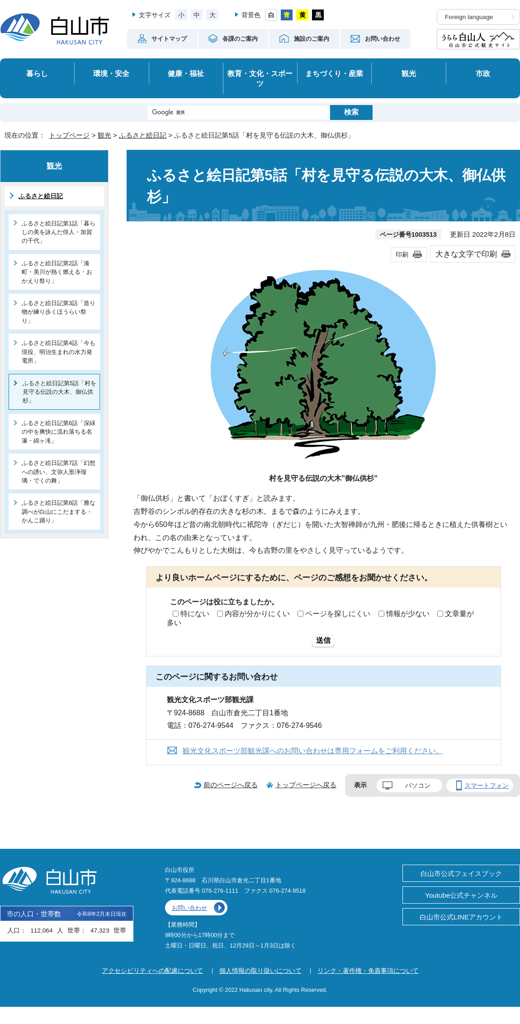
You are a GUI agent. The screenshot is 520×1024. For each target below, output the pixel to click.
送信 (323, 640)
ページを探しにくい (337, 613)
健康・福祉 (186, 73)
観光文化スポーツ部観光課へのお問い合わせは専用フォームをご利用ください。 (313, 751)
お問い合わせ (189, 907)
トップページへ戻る (305, 785)
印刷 (402, 254)
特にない (194, 613)
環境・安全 (111, 73)
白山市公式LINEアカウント (461, 917)
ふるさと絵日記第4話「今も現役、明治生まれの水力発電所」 (58, 352)
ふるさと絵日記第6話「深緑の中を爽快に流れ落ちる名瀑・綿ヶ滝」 (58, 432)
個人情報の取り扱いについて (260, 970)
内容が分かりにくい (257, 613)
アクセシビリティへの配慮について (152, 970)
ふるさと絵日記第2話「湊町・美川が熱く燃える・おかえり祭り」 (57, 272)
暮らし (37, 73)
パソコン (417, 785)
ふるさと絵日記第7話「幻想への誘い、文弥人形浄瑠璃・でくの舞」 (58, 471)
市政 (483, 73)
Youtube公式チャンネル (461, 895)
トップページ (69, 135)
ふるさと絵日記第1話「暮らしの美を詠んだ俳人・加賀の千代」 (58, 232)
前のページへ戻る (230, 785)
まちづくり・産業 (334, 73)
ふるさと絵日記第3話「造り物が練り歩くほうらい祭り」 (58, 312)
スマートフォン (486, 785)
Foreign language (469, 17)
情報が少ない (408, 613)
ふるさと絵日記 (142, 135)
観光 (409, 73)
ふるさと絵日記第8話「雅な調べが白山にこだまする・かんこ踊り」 (58, 511)
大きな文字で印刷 (466, 253)
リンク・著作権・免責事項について (368, 970)
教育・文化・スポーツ (260, 78)
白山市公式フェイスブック (461, 873)
